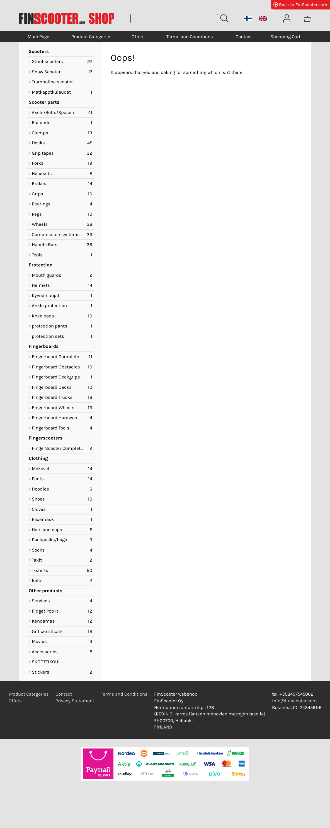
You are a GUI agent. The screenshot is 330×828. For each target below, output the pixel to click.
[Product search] (174, 18)
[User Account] (287, 18)
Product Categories (91, 36)
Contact (244, 36)
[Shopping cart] (307, 18)
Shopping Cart (285, 36)
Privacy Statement (74, 700)
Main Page (38, 36)
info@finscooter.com (294, 700)
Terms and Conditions (189, 36)
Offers (138, 36)
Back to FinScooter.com (300, 4)
